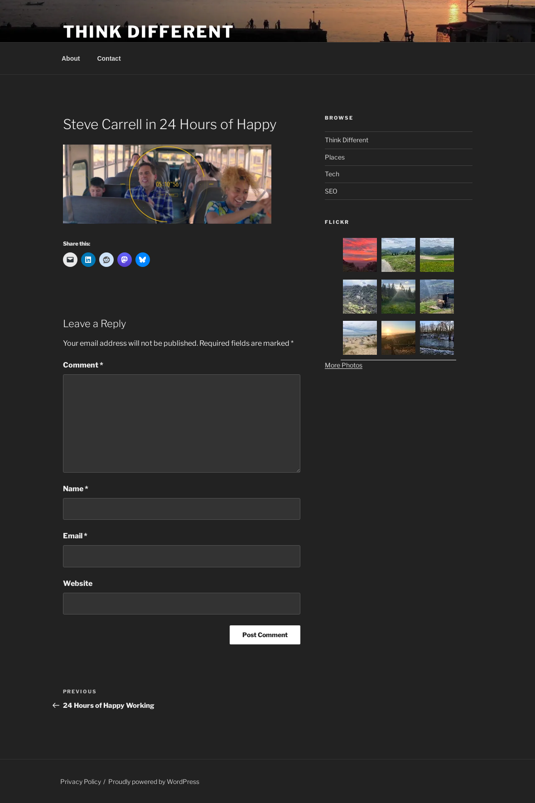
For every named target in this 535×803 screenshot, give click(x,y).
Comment (83, 365)
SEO (331, 191)
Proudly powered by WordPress (153, 781)
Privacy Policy (80, 781)
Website (77, 583)
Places (335, 157)
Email (75, 536)
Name (75, 488)
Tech (332, 174)
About (71, 58)
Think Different (149, 32)
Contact (108, 58)
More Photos (343, 365)
